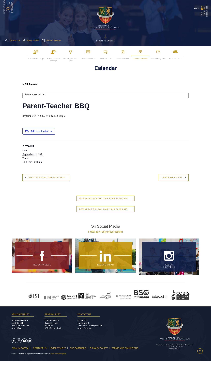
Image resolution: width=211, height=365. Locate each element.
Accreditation (105, 59)
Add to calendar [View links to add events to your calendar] (39, 131)
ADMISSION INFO (21, 314)
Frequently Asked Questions (89, 326)
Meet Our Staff (175, 59)
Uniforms (49, 326)
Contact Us (82, 320)
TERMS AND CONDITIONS (27, 351)
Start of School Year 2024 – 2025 (49, 177)
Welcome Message (36, 59)
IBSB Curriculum (88, 59)
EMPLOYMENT (61, 348)
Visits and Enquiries (20, 326)
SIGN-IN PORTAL (20, 348)
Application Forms (20, 320)
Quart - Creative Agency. (58, 356)
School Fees (17, 328)
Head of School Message (53, 59)
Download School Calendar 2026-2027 (103, 209)
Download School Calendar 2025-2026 (103, 198)
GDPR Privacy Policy (54, 328)
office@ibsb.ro (174, 350)
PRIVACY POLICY (105, 348)
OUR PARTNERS (82, 348)
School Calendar (141, 59)
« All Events (29, 84)
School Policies (123, 59)
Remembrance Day (171, 177)
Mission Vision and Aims (70, 59)
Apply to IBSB (17, 323)
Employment (83, 323)
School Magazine (158, 59)
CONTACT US (41, 348)
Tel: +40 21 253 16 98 (175, 348)
